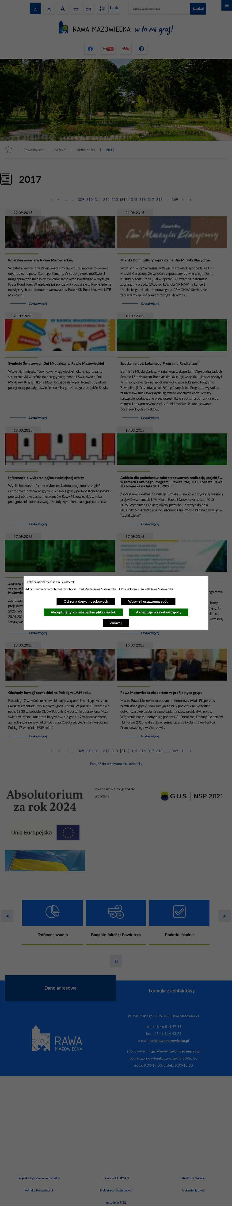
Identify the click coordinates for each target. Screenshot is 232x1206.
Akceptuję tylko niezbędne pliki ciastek (83, 612)
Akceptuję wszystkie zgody (158, 612)
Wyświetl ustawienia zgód (148, 601)
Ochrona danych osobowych (86, 601)
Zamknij (116, 623)
